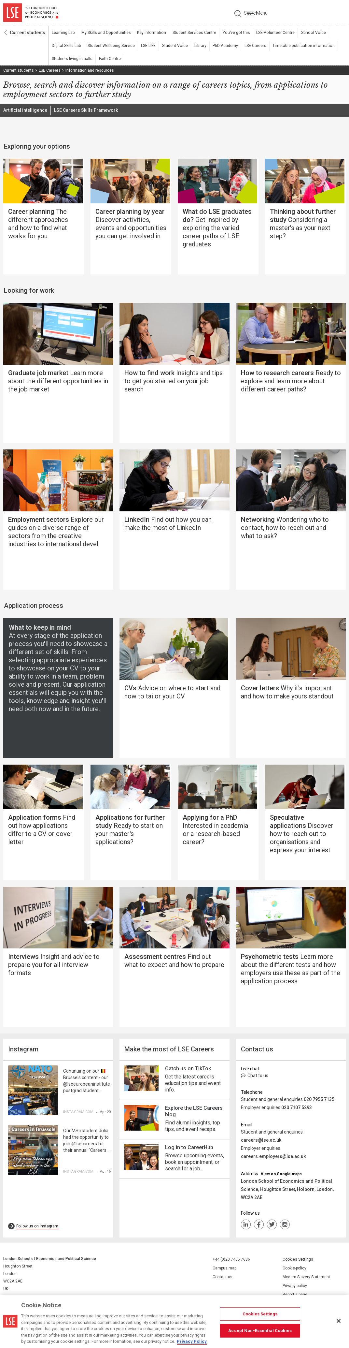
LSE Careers (253, 46)
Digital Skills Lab (66, 46)
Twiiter (272, 1226)
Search (301, 13)
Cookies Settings (298, 1261)
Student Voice (173, 46)
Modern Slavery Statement (306, 1279)
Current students (27, 33)
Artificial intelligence (25, 110)
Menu (336, 13)
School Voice (309, 33)
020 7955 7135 (319, 1101)
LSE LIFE (147, 46)
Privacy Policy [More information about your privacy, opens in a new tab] (192, 1341)
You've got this (233, 33)
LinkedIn (246, 1226)
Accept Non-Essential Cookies (260, 1330)
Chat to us (254, 1077)
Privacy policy (295, 1287)
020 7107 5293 (296, 1109)
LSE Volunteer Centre (272, 33)
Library (198, 46)
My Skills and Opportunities (105, 33)
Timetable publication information (300, 46)
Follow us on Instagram (37, 1228)
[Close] (338, 1321)
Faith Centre (109, 59)
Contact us (222, 1279)
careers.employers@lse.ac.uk (273, 1158)
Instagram (285, 1226)
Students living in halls (72, 59)
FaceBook (259, 1226)
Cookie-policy (294, 1270)
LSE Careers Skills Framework (86, 110)
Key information (149, 33)
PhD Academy (223, 46)
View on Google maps (281, 1176)
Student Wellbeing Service (110, 46)
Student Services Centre (192, 33)
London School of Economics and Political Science (30, 13)
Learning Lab (63, 33)
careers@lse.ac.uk (261, 1142)
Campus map (224, 1270)
